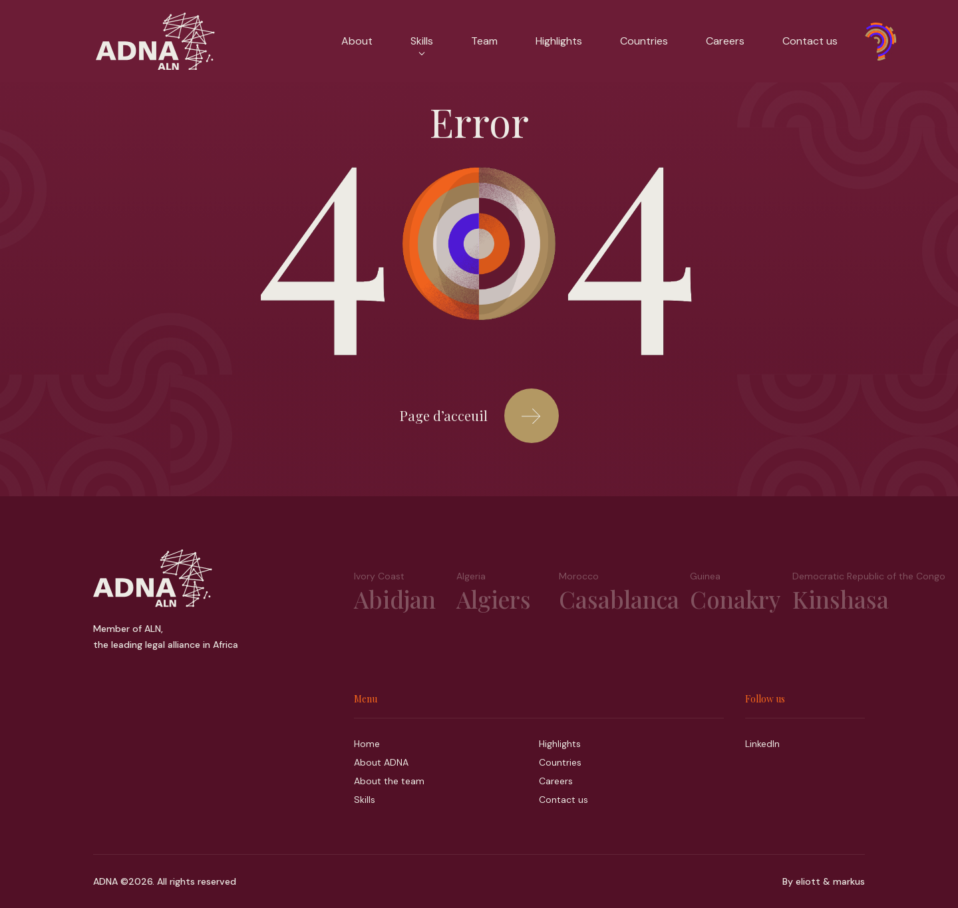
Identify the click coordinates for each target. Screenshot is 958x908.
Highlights (559, 41)
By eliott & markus (823, 881)
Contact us (810, 41)
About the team (389, 781)
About (357, 41)
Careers (725, 41)
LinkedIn (762, 744)
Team (484, 41)
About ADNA (381, 762)
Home (367, 744)
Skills (421, 44)
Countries (644, 41)
